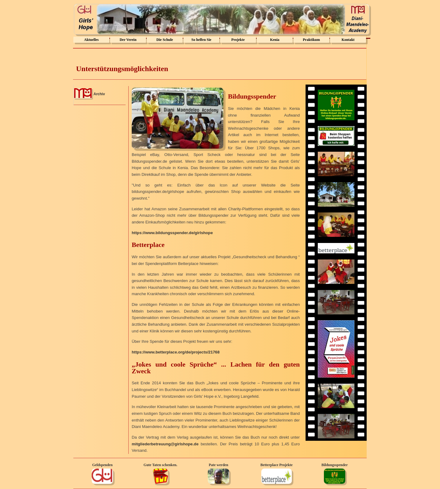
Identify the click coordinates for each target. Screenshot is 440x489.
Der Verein (127, 40)
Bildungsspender (334, 465)
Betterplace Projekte (276, 465)
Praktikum (311, 40)
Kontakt (348, 40)
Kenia (275, 40)
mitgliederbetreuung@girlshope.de (165, 444)
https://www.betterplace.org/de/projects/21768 (176, 352)
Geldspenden (102, 465)
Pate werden (218, 465)
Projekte (238, 40)
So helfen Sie (201, 40)
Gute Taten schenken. (160, 465)
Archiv (99, 94)
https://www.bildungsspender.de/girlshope (172, 232)
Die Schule (164, 40)
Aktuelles (91, 40)
